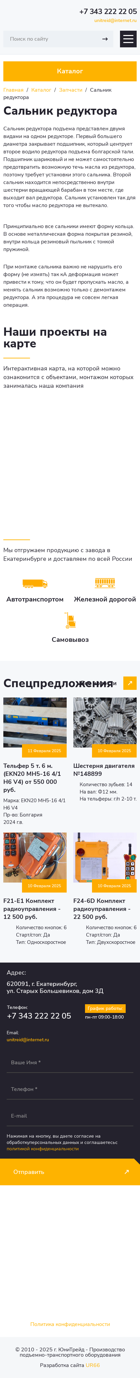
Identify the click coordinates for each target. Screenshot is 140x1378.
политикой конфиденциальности (43, 1149)
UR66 (93, 1365)
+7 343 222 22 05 (108, 12)
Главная (13, 90)
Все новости (99, 683)
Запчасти (70, 90)
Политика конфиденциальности (70, 1324)
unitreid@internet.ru (115, 20)
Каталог (41, 90)
